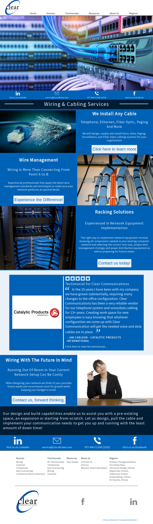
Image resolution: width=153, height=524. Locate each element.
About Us (114, 13)
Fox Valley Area (117, 464)
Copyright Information (128, 520)
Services (51, 13)
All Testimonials (55, 461)
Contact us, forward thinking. (39, 400)
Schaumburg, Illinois (120, 476)
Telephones (22, 467)
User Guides (72, 461)
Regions (133, 13)
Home (33, 13)
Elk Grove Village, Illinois (122, 467)
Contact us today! (114, 263)
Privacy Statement (111, 520)
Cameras (20, 464)
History (85, 464)
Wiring (19, 461)
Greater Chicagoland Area (123, 461)
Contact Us (86, 461)
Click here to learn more (114, 149)
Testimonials (72, 13)
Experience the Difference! (38, 199)
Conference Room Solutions (30, 473)
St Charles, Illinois (119, 479)
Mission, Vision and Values (94, 467)
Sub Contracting (24, 470)
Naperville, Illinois (119, 470)
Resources (94, 13)
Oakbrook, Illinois (119, 473)
